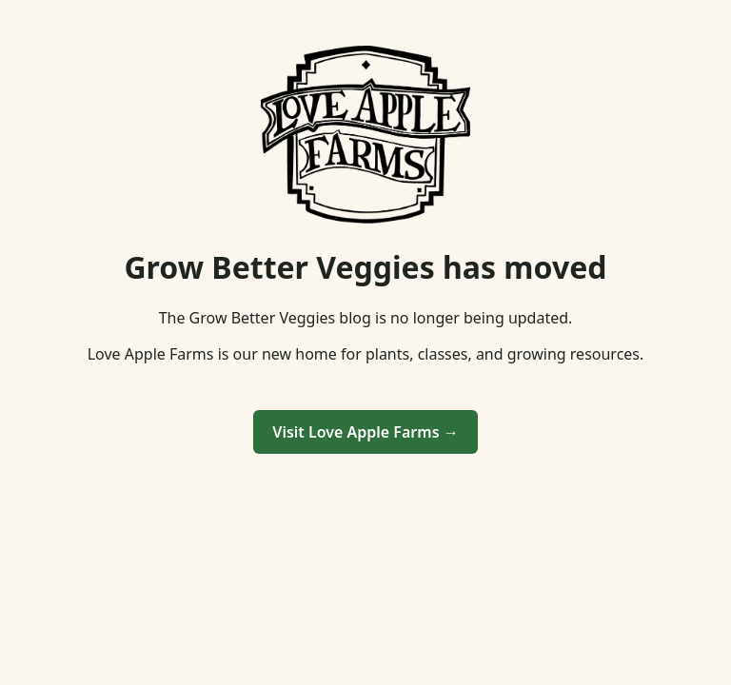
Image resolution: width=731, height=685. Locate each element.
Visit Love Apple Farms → (365, 431)
